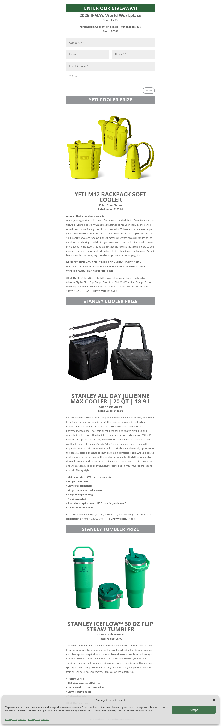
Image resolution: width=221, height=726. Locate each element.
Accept (194, 710)
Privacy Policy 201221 (15, 719)
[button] (214, 700)
